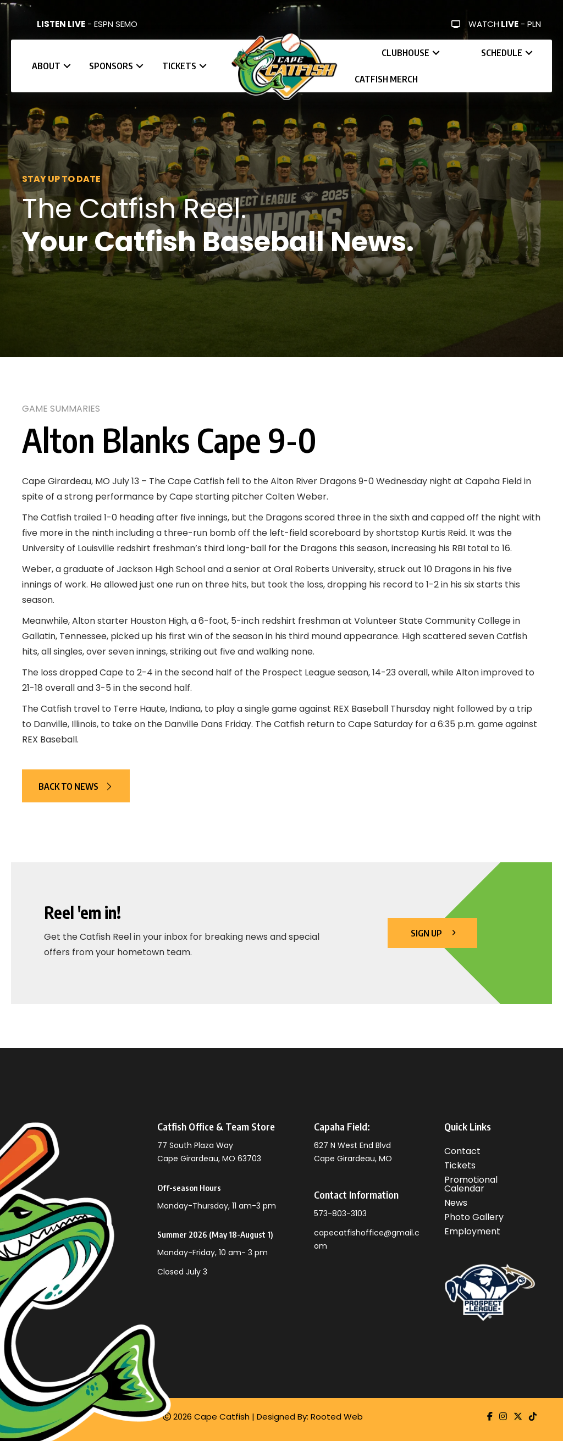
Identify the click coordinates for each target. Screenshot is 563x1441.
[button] (67, 66)
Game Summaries (61, 408)
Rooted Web (337, 1416)
